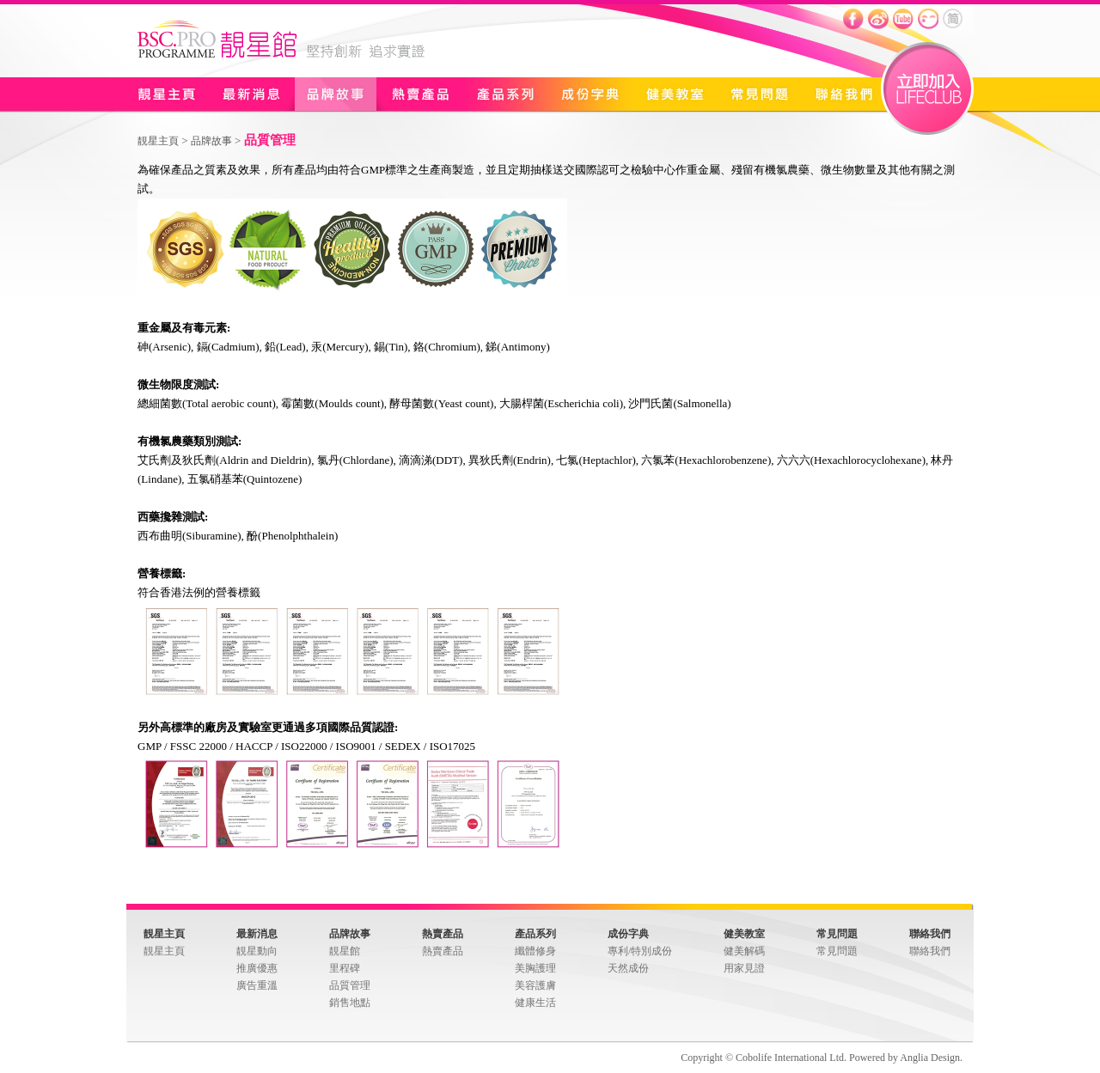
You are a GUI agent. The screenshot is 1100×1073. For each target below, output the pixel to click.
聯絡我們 (845, 94)
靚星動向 (257, 951)
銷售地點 (349, 1003)
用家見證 (744, 968)
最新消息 (251, 94)
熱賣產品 (420, 94)
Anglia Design (930, 1058)
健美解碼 (744, 951)
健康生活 (535, 1003)
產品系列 (504, 94)
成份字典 (588, 94)
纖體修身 (535, 951)
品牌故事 (336, 94)
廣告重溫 (257, 985)
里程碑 (344, 968)
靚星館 (344, 951)
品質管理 (270, 140)
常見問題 (759, 94)
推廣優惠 (257, 968)
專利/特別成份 (640, 951)
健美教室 (674, 94)
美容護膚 (535, 985)
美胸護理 (535, 968)
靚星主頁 (166, 94)
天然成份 (628, 968)
